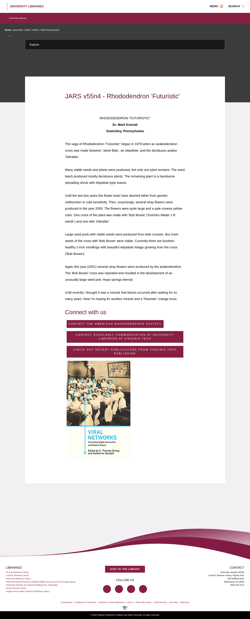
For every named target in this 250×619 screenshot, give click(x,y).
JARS (27, 30)
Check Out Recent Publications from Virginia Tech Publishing (125, 351)
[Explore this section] (125, 44)
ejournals (17, 30)
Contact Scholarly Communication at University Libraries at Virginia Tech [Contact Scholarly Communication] (125, 336)
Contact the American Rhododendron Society (115, 323)
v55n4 (35, 30)
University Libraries (17, 18)
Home (8, 30)
